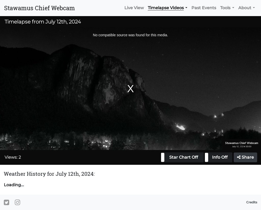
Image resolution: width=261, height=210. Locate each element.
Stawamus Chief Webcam (39, 8)
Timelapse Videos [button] (166, 7)
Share (245, 157)
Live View (134, 7)
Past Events (203, 7)
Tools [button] (225, 7)
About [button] (244, 7)
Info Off (220, 157)
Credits (251, 202)
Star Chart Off (183, 157)
